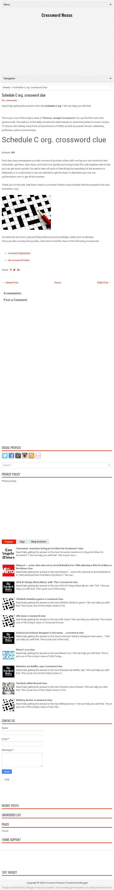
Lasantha (50, 888)
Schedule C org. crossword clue (24, 95)
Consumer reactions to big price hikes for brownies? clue (49, 548)
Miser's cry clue (25, 649)
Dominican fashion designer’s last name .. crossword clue (50, 632)
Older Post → (104, 282)
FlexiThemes (19, 888)
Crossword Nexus (57, 15)
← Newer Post (10, 282)
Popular (9, 541)
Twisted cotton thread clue (31, 683)
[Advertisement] (57, 46)
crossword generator (19, 253)
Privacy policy (9, 481)
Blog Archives (38, 541)
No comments (9, 100)
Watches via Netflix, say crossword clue (39, 666)
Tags (22, 541)
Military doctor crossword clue (34, 700)
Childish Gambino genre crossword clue (39, 599)
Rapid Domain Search (101, 888)
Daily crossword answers (28, 792)
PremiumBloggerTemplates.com (72, 888)
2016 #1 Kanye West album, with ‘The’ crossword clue (47, 582)
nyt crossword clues (19, 260)
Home (6, 87)
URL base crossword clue (31, 616)
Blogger (83, 882)
